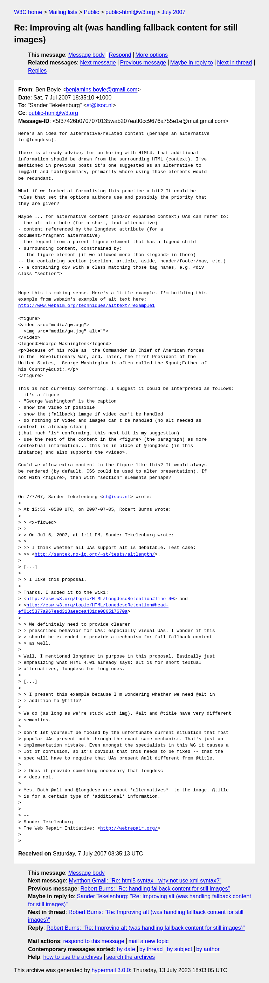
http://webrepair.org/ (129, 828)
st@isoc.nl (99, 105)
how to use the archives (72, 957)
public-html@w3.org (130, 12)
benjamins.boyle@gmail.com (102, 89)
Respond (120, 55)
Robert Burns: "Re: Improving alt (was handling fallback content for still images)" (145, 928)
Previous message (143, 63)
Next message (98, 63)
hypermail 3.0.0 (110, 970)
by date (126, 949)
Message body (86, 55)
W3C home (28, 12)
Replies (37, 71)
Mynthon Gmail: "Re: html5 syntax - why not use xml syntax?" (145, 881)
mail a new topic (149, 941)
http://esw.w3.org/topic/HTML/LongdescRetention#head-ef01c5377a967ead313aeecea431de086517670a (93, 608)
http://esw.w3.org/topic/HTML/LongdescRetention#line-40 (100, 599)
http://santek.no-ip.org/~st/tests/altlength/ (95, 554)
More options (152, 55)
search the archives (130, 957)
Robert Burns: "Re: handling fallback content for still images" (155, 889)
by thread (151, 949)
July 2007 (173, 12)
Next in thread (234, 63)
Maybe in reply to (191, 63)
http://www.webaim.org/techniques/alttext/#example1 (86, 306)
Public (91, 12)
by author (208, 949)
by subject (179, 949)
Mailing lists (62, 12)
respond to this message (93, 941)
